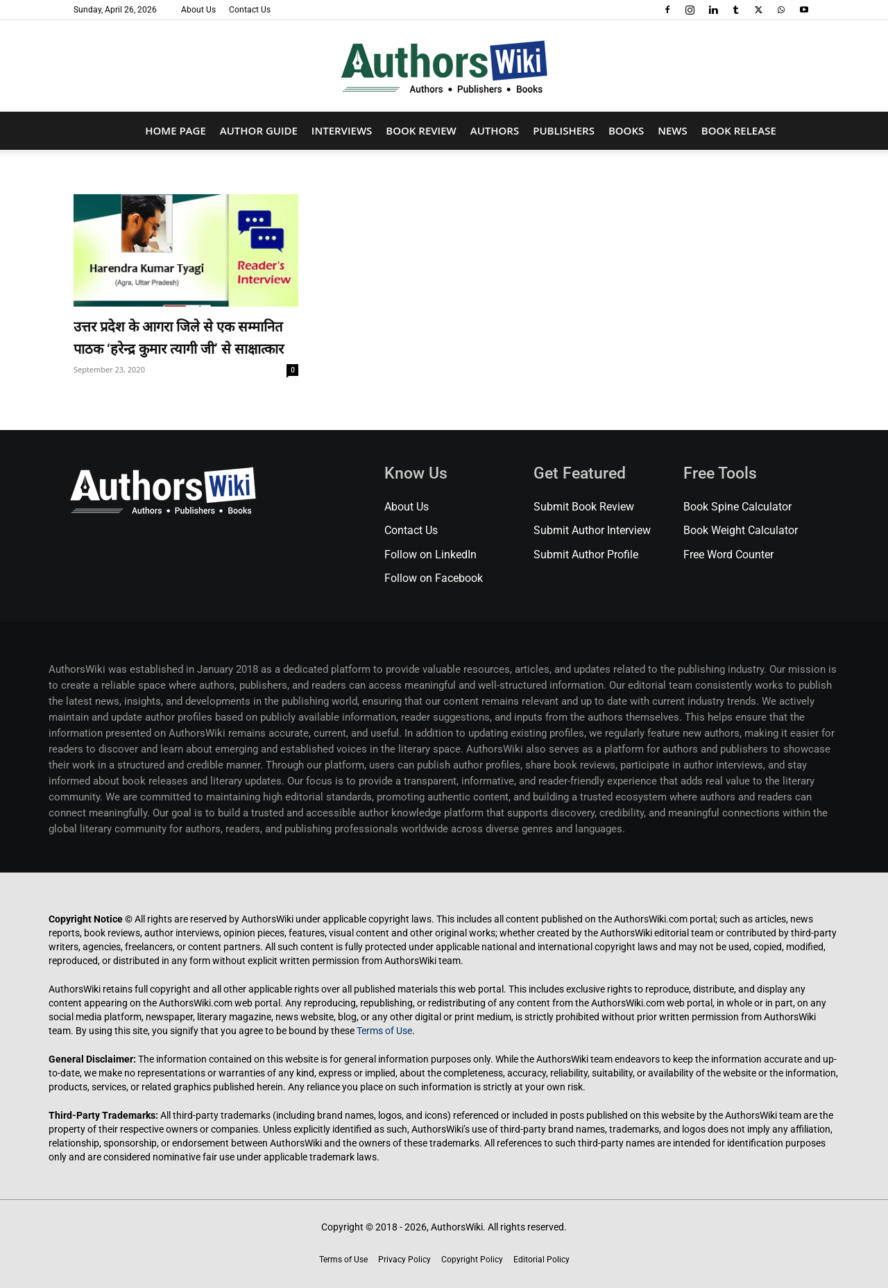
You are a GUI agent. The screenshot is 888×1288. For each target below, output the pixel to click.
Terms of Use (384, 1030)
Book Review (421, 130)
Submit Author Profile (585, 554)
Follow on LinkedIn (430, 554)
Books (626, 130)
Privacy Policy (404, 1259)
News (673, 130)
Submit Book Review (583, 506)
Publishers (564, 130)
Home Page (175, 130)
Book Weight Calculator (740, 530)
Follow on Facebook (433, 578)
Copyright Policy (472, 1259)
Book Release (738, 130)
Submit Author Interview (592, 530)
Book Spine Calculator (737, 506)
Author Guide (259, 130)
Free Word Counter (728, 554)
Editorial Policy (541, 1259)
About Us (198, 10)
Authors (494, 130)
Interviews (341, 130)
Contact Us (250, 10)
